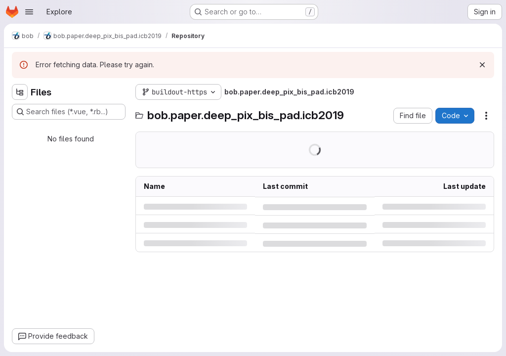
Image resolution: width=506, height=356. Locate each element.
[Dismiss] (482, 65)
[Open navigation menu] (29, 12)
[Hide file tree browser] (20, 92)
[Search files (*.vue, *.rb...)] (69, 112)
